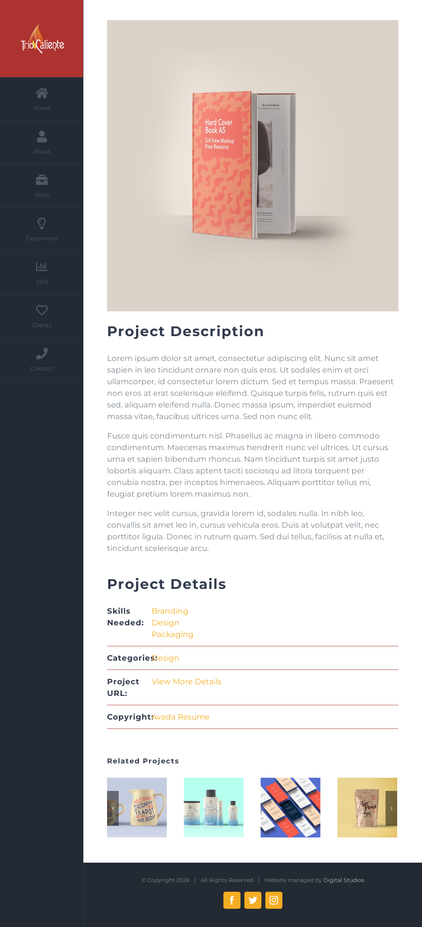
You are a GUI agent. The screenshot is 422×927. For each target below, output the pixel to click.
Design (166, 622)
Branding (170, 611)
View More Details (186, 681)
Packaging (173, 634)
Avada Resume (180, 717)
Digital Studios (343, 880)
